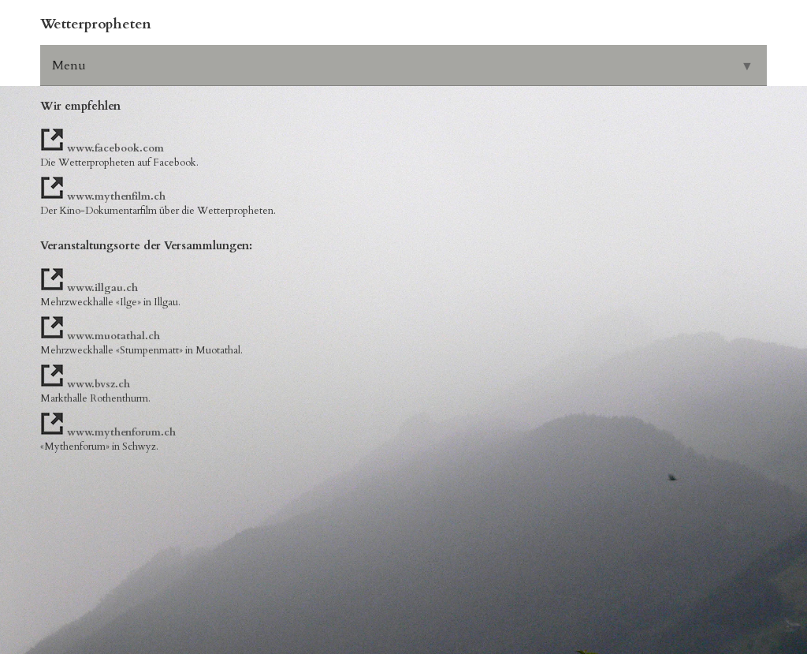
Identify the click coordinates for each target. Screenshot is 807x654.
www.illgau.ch (102, 288)
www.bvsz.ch (98, 384)
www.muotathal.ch (113, 336)
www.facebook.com (115, 148)
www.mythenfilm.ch (116, 196)
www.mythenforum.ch (121, 432)
